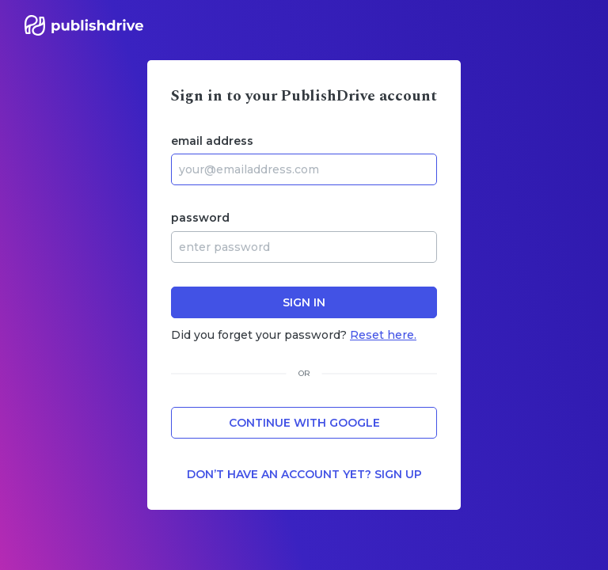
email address (212, 141)
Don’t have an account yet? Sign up (304, 474)
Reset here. (383, 335)
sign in (304, 302)
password (200, 218)
